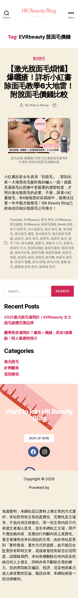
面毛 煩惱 (38, 262)
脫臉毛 (39, 243)
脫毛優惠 (27, 243)
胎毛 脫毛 (31, 238)
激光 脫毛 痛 (53, 229)
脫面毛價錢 (35, 248)
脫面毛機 (37, 252)
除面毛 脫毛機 (44, 257)
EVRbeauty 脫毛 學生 (39, 220)
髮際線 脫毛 (47, 267)
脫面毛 (68, 243)
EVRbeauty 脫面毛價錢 (40, 224)
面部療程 (11, 374)
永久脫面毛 (35, 229)
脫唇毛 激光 (59, 238)
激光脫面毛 (43, 234)
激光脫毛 (39, 58)
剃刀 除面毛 (18, 229)
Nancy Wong (39, 105)
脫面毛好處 (22, 252)
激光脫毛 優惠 (24, 234)
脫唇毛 (44, 238)
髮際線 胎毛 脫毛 (26, 267)
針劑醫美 (11, 368)
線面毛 (19, 238)
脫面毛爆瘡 (53, 252)
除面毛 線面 (26, 257)
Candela (16, 220)
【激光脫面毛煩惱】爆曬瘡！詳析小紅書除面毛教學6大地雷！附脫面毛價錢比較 (39, 81)
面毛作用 (53, 262)
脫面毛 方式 (18, 248)
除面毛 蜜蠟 (23, 262)
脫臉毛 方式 (54, 243)
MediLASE (65, 224)
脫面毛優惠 (52, 248)
